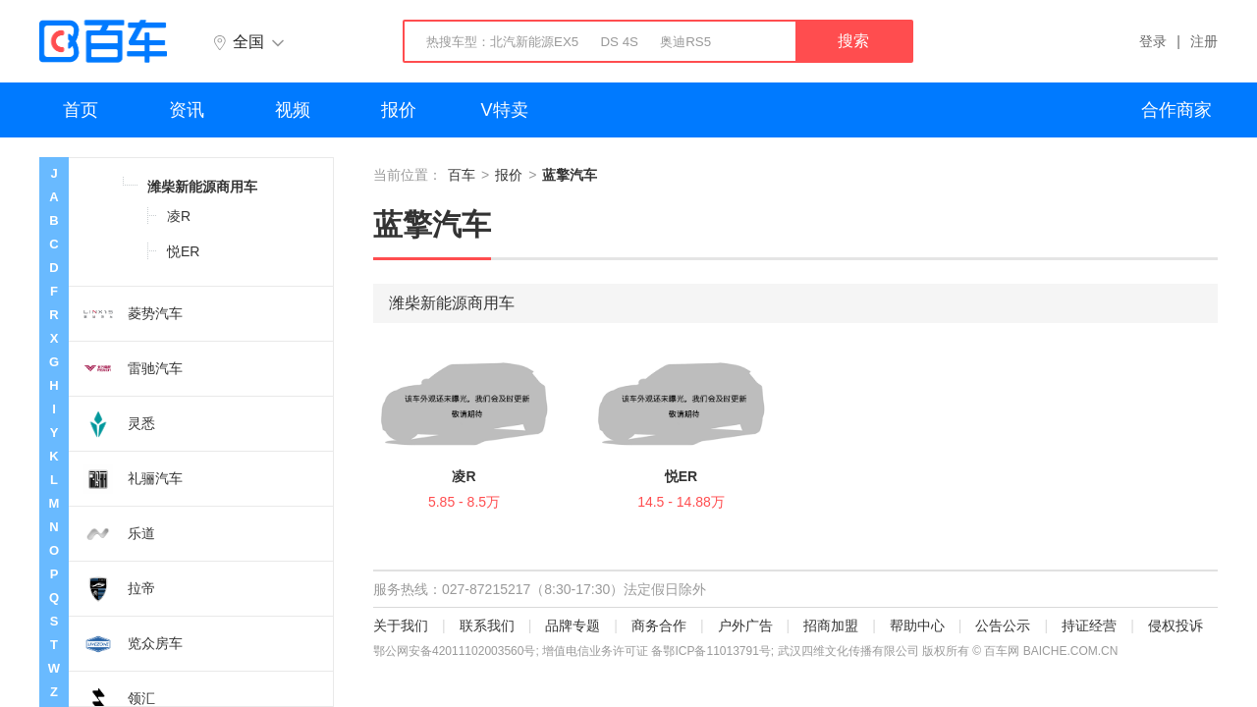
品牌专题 (572, 625)
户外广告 (745, 625)
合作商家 (1176, 110)
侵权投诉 (1175, 625)
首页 (80, 110)
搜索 (853, 40)
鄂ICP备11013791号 (716, 651)
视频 (292, 110)
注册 (1204, 41)
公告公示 (1002, 625)
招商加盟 (830, 625)
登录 (1153, 41)
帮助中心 (917, 625)
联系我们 (487, 625)
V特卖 (504, 110)
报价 (398, 110)
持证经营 (1089, 625)
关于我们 (400, 625)
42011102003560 (477, 651)
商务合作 (658, 625)
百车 (461, 175)
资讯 (186, 110)
